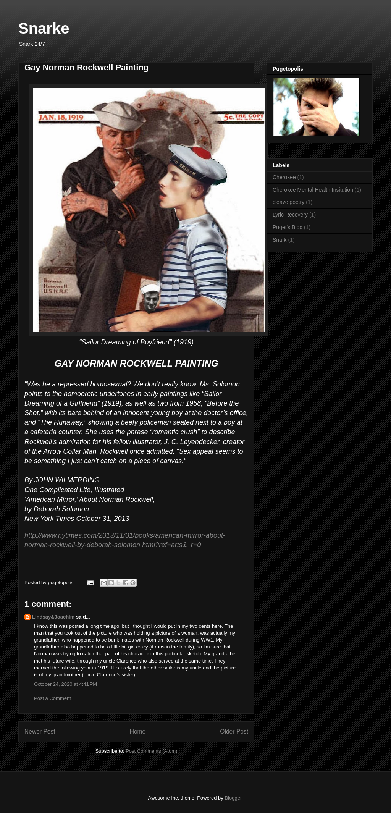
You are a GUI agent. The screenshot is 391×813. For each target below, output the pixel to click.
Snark (280, 240)
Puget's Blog (287, 227)
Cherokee (284, 177)
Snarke (43, 28)
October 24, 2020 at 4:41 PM (65, 684)
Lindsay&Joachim (53, 617)
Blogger (233, 798)
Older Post (234, 731)
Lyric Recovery (290, 215)
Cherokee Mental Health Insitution (313, 190)
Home (138, 731)
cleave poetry (288, 202)
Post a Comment (52, 698)
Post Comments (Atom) (151, 751)
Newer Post (39, 731)
